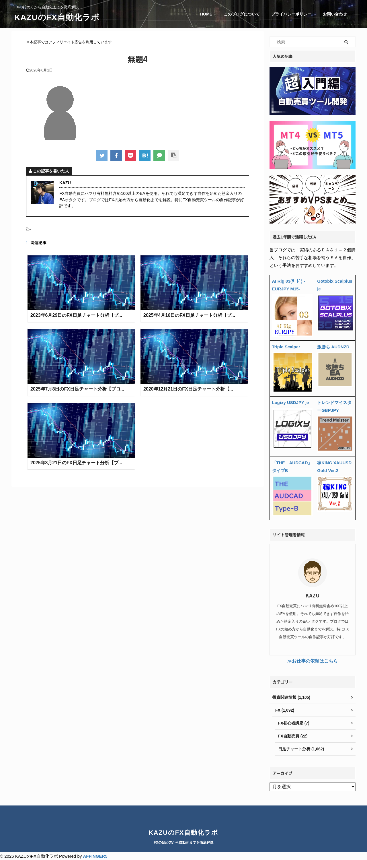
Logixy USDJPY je (290, 402)
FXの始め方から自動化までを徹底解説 (183, 842)
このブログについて (242, 14)
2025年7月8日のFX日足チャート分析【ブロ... (77, 389)
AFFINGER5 (95, 856)
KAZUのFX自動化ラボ (56, 17)
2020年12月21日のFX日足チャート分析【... (188, 389)
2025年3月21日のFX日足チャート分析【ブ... (76, 463)
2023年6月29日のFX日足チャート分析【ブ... (76, 315)
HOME (206, 14)
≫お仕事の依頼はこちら (312, 661)
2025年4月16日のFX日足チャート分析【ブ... (189, 315)
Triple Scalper (286, 346)
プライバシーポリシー (291, 14)
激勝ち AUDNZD (333, 346)
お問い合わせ (335, 14)
